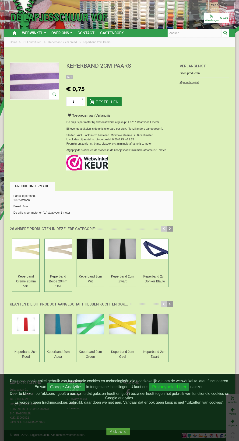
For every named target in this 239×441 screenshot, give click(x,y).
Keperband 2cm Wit (90, 278)
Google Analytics (66, 386)
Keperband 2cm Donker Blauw (154, 278)
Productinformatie (32, 186)
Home (14, 42)
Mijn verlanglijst (189, 82)
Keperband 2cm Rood (26, 354)
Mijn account (219, 5)
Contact (86, 33)
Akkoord (118, 432)
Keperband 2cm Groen (90, 354)
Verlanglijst (193, 66)
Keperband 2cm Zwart (122, 278)
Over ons (61, 33)
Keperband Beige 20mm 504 (58, 281)
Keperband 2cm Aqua (58, 354)
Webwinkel (34, 33)
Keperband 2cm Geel (122, 354)
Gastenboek (112, 33)
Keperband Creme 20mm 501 (26, 281)
